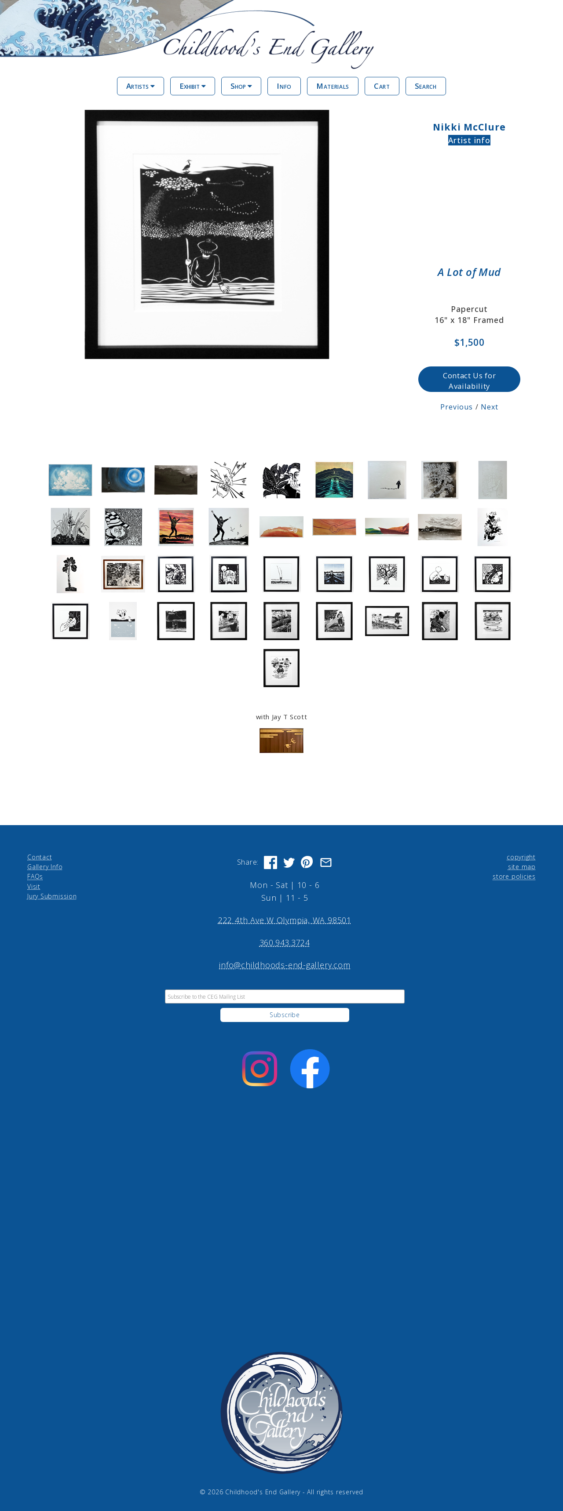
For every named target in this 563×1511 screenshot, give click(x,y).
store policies (514, 876)
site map (522, 866)
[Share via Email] (326, 862)
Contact (39, 856)
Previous (456, 407)
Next (489, 407)
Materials (332, 86)
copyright (521, 856)
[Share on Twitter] (289, 862)
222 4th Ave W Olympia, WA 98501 (284, 920)
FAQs (35, 876)
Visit (33, 886)
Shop (241, 86)
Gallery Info (44, 866)
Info (284, 86)
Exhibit (192, 86)
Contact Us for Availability (469, 380)
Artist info (469, 140)
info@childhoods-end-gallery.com (284, 965)
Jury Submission (52, 896)
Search (426, 86)
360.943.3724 (285, 942)
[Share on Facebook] (270, 862)
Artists (140, 86)
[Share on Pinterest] (307, 862)
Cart (382, 86)
